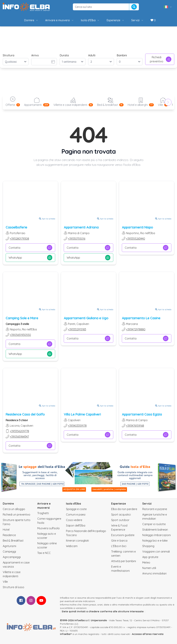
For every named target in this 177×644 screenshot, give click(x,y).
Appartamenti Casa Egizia (142, 414)
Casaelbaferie (16, 227)
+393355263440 (135, 238)
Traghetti (43, 513)
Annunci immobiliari (154, 573)
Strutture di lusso (13, 587)
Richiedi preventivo (160, 59)
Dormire (31, 20)
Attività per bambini (123, 561)
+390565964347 (19, 436)
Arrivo (35, 55)
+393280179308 (19, 238)
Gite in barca (119, 540)
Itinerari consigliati (77, 540)
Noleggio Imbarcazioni (156, 535)
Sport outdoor (120, 520)
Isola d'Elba (90, 20)
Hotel (6, 529)
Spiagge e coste (76, 509)
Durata (64, 55)
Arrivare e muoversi (59, 20)
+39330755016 (76, 238)
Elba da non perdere (124, 509)
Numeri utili (149, 568)
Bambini (122, 55)
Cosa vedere (74, 520)
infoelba (65, 634)
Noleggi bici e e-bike (155, 540)
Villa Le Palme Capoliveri (82, 414)
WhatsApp (30, 257)
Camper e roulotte (154, 524)
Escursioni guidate (122, 535)
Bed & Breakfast (13, 540)
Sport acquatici (121, 514)
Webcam (72, 546)
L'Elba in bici (118, 546)
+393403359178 (77, 425)
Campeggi (9, 551)
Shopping (148, 546)
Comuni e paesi (75, 514)
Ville (5, 581)
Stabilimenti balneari (155, 529)
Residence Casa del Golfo (25, 414)
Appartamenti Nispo (137, 227)
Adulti (91, 55)
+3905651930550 (20, 335)
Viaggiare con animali (156, 551)
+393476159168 (135, 425)
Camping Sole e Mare (22, 318)
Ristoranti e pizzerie (154, 509)
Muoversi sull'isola (48, 528)
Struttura (8, 55)
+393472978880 (135, 329)
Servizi (137, 20)
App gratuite (150, 557)
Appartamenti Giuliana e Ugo (86, 318)
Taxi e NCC (44, 553)
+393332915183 (77, 329)
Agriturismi (9, 546)
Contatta (30, 247)
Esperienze (115, 20)
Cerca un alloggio (14, 509)
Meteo (146, 562)
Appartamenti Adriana (81, 227)
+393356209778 (19, 431)
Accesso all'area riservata (147, 634)
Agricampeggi (12, 557)
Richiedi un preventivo (16, 514)
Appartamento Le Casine (141, 318)
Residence (9, 535)
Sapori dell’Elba (75, 525)
